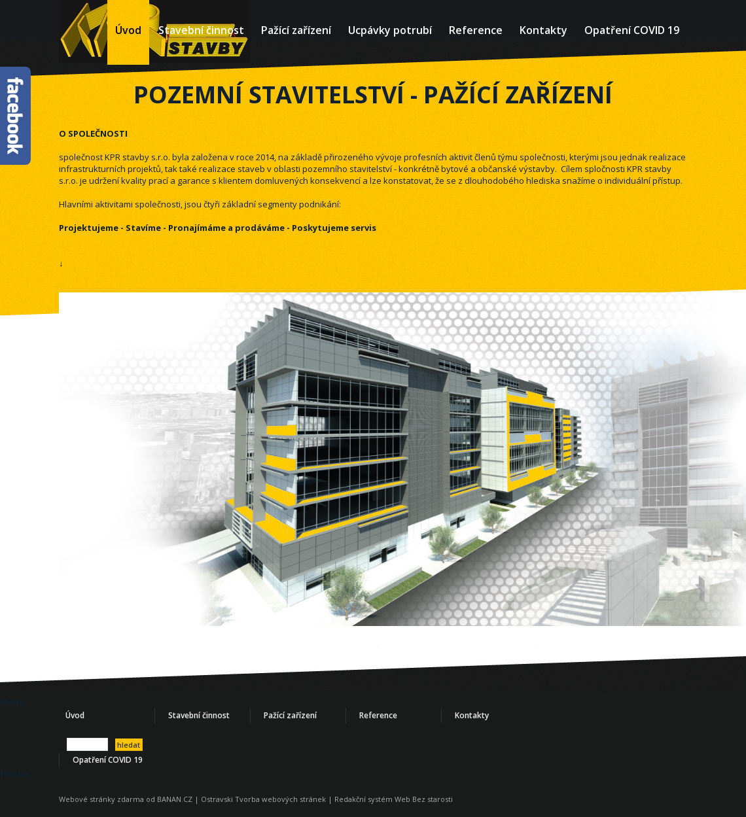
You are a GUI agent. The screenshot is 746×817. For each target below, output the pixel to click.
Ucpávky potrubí (390, 30)
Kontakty (543, 30)
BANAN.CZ (174, 799)
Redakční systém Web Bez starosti (393, 799)
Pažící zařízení (296, 30)
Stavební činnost (201, 30)
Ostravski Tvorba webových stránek (263, 799)
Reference (476, 30)
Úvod (128, 30)
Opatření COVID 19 (631, 30)
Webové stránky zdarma (101, 799)
